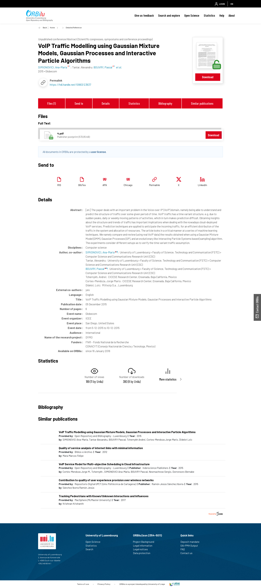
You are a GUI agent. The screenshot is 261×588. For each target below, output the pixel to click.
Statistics (209, 15)
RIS (59, 185)
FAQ (184, 549)
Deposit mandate (191, 541)
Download (207, 77)
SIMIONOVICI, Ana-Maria (102, 252)
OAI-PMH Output (190, 545)
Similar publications (202, 103)
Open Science (191, 15)
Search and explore (169, 15)
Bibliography (165, 103)
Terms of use (83, 584)
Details (106, 103)
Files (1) (51, 103)
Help (221, 15)
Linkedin (202, 185)
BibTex (82, 185)
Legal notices (142, 549)
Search (91, 549)
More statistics (167, 379)
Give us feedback (144, 15)
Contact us (187, 553)
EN (232, 4)
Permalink (154, 185)
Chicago (128, 185)
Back (45, 27)
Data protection (143, 553)
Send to (79, 103)
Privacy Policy (104, 584)
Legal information (144, 545)
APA (105, 185)
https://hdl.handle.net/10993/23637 (70, 84)
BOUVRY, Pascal (96, 268)
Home (52, 27)
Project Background (145, 541)
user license (98, 151)
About (232, 15)
